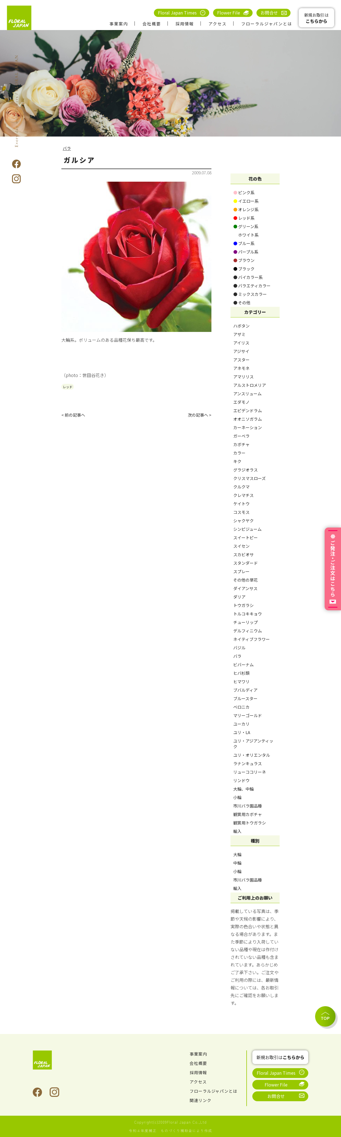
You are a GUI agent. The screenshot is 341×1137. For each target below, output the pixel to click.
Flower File (228, 12)
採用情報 (184, 24)
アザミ (239, 334)
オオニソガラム (247, 419)
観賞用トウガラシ (249, 823)
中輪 (237, 863)
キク (237, 461)
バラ (67, 148)
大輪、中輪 (243, 789)
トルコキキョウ (247, 614)
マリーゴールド (247, 715)
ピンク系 (244, 192)
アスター (241, 360)
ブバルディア (245, 690)
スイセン (241, 546)
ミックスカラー (250, 294)
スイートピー (245, 537)
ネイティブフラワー (251, 639)
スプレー (241, 571)
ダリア (239, 597)
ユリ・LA (241, 732)
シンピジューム (247, 529)
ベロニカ (241, 707)
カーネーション (247, 427)
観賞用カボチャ (247, 814)
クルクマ (241, 487)
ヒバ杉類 (241, 673)
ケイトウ (241, 503)
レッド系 (244, 218)
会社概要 (151, 24)
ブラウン (244, 260)
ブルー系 (244, 243)
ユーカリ (241, 724)
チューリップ (245, 622)
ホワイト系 (246, 235)
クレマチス (243, 495)
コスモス (241, 512)
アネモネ (241, 368)
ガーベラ (241, 436)
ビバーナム (243, 664)
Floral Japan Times (177, 12)
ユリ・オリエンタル (251, 755)
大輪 (237, 854)
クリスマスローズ (249, 478)
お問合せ (269, 12)
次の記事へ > (198, 415)
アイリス (241, 343)
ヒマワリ (241, 681)
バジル (239, 647)
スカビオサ (243, 554)
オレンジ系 (246, 209)
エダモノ (241, 402)
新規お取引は (316, 18)
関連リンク (201, 1100)
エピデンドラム (247, 410)
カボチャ (241, 444)
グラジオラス (245, 470)
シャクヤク (243, 520)
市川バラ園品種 (247, 806)
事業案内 (118, 24)
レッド (68, 386)
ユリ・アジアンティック (253, 743)
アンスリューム (247, 393)
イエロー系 (246, 201)
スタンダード (245, 563)
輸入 (237, 831)
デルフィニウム (247, 631)
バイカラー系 (248, 277)
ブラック (244, 269)
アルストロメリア (249, 385)
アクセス (217, 24)
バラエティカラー (252, 285)
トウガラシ (243, 605)
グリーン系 (245, 226)
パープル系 (245, 252)
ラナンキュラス (247, 763)
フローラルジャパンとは (266, 24)
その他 (241, 302)
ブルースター (245, 698)
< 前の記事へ (74, 415)
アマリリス (243, 376)
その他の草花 (245, 580)
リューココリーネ (249, 772)
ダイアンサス (245, 588)
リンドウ (241, 780)
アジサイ (241, 351)
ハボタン (241, 326)
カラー (239, 453)
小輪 (237, 797)
